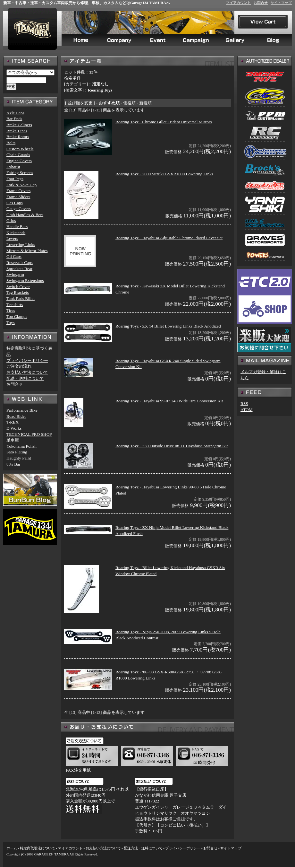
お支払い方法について (27, 372)
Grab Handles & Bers (24, 214)
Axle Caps (15, 112)
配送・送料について (25, 378)
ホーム (11, 848)
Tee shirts (14, 304)
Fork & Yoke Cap (21, 184)
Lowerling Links (20, 244)
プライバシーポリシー (27, 360)
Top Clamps (16, 316)
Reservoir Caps (19, 262)
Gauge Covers (18, 208)
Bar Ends (14, 118)
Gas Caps (14, 202)
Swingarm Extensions (25, 280)
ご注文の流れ (18, 366)
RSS (244, 403)
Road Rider (16, 416)
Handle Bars (17, 226)
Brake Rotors (17, 136)
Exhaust (13, 166)
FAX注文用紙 (78, 770)
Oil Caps (13, 256)
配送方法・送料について (143, 848)
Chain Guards (18, 154)
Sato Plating (16, 452)
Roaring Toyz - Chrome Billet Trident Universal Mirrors (163, 121)
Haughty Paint (18, 458)
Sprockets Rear (19, 268)
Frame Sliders (18, 196)
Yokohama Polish (21, 446)
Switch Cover (18, 286)
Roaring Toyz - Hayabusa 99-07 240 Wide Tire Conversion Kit (169, 400)
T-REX (12, 422)
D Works (13, 428)
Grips (11, 220)
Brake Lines (16, 130)
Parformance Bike (22, 410)
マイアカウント (238, 2)
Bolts (10, 142)
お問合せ (261, 2)
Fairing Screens (19, 172)
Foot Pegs (14, 178)
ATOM (246, 409)
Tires (10, 310)
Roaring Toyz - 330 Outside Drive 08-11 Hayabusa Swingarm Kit (171, 445)
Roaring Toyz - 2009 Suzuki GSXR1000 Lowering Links (164, 173)
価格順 (129, 103)
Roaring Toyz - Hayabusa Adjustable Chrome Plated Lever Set (169, 237)
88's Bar (13, 464)
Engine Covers (19, 160)
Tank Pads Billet (20, 298)
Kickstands (15, 232)
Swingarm (15, 274)
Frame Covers (18, 190)
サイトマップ (281, 2)
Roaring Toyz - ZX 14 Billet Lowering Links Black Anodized (168, 326)
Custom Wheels (20, 148)
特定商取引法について (37, 848)
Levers (12, 238)
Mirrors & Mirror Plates (26, 250)
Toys (10, 322)
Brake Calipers (19, 124)
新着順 (145, 103)
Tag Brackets (17, 292)
